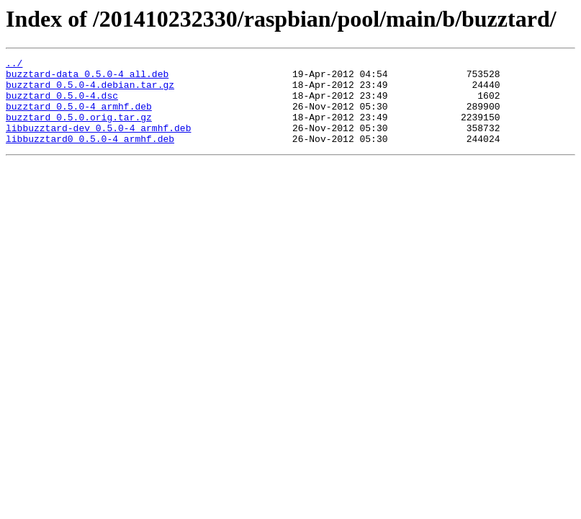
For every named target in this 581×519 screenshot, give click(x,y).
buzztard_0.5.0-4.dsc (62, 103)
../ (14, 64)
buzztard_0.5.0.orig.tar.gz (79, 129)
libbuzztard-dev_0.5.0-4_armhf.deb (98, 142)
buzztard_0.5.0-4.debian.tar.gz (90, 90)
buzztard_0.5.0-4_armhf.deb (79, 116)
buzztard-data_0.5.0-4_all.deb (87, 77)
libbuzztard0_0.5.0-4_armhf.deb (90, 155)
